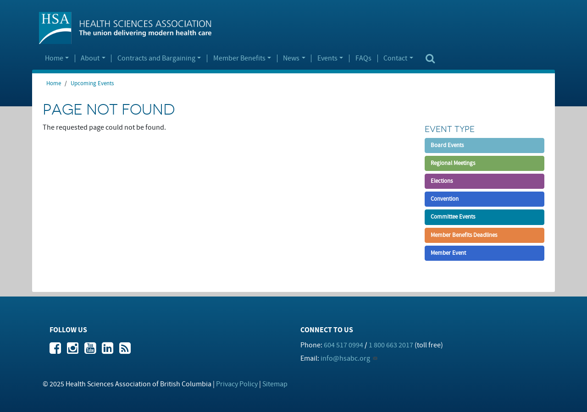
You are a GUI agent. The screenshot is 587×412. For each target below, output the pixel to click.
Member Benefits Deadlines (464, 235)
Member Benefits (239, 59)
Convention (445, 199)
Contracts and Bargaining (156, 59)
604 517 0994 (343, 345)
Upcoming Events (92, 83)
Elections (442, 181)
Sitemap (275, 384)
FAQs (363, 59)
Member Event (448, 253)
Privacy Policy (237, 384)
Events (327, 59)
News (291, 59)
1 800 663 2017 (391, 345)
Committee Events (453, 216)
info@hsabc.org (345, 358)
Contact (395, 59)
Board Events (447, 145)
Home (54, 59)
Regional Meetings (453, 163)
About (90, 59)
